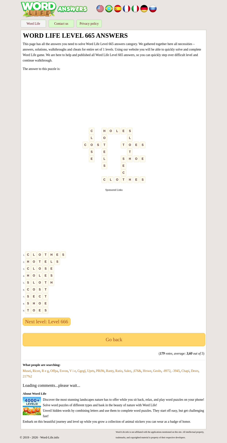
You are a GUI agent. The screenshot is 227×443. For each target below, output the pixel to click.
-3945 (176, 371)
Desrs (194, 371)
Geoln (157, 371)
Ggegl (81, 371)
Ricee (36, 371)
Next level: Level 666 (46, 321)
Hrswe (147, 371)
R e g (45, 371)
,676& (137, 371)
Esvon (64, 371)
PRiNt (100, 371)
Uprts (90, 371)
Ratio (118, 371)
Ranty (110, 371)
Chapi (185, 371)
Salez (127, 371)
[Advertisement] (114, 100)
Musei (27, 371)
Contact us (61, 23)
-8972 (166, 371)
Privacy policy (89, 23)
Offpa (54, 371)
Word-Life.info (49, 437)
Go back (114, 339)
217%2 (27, 376)
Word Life (33, 23)
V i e (72, 371)
